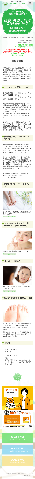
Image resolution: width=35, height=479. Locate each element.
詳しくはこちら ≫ (9, 216)
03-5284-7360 (17, 56)
